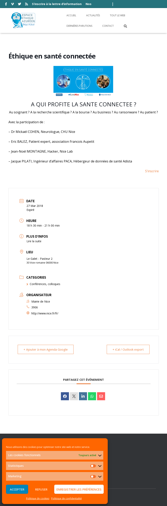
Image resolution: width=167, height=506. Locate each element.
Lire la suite (34, 241)
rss (26, 4)
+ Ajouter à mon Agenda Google (46, 349)
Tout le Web (117, 15)
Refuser (41, 489)
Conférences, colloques (43, 284)
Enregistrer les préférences (78, 489)
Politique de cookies (37, 498)
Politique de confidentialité (66, 498)
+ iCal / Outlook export (128, 349)
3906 (34, 307)
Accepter (17, 489)
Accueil (71, 15)
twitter (19, 4)
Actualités (93, 15)
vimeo (12, 4)
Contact (108, 26)
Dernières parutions (79, 26)
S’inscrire (152, 171)
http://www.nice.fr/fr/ (44, 313)
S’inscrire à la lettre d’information (57, 4)
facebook (6, 4)
